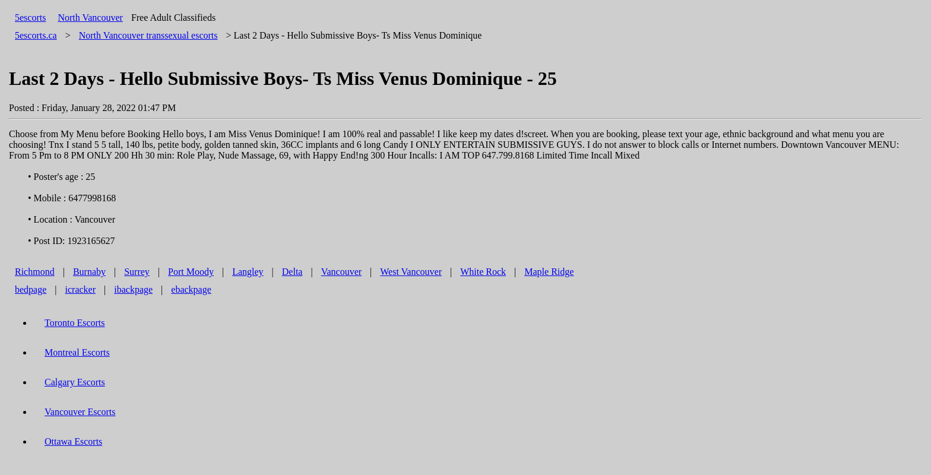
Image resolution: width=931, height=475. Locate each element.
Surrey (137, 272)
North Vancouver (90, 17)
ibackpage (133, 289)
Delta (292, 272)
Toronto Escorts (75, 323)
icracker (80, 289)
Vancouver (341, 272)
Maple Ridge (549, 272)
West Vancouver (411, 272)
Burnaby (89, 272)
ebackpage (191, 289)
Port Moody (191, 272)
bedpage (30, 289)
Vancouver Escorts (80, 412)
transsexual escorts (148, 35)
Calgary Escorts (75, 382)
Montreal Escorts (77, 352)
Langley (247, 272)
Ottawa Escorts (73, 441)
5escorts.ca (36, 35)
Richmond (35, 272)
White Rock (483, 272)
